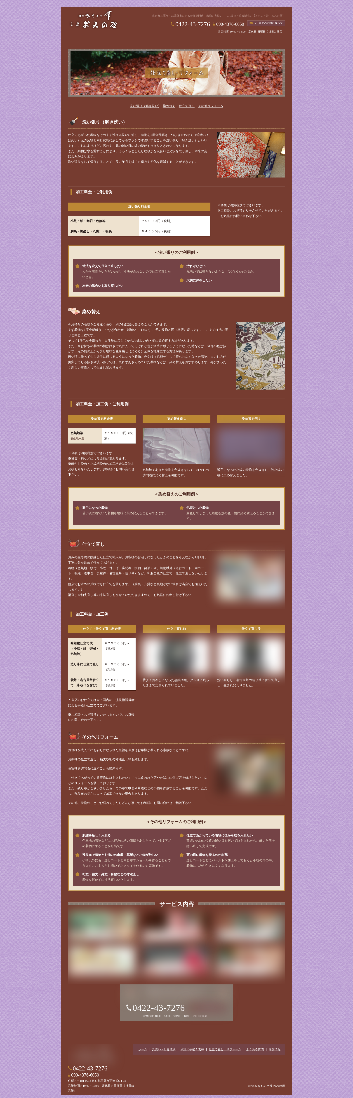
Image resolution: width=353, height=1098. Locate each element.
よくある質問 (235, 40)
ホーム (84, 40)
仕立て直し (187, 107)
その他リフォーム (210, 107)
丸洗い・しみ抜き (118, 40)
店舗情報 (269, 40)
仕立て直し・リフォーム (196, 40)
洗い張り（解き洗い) (144, 107)
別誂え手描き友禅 (156, 40)
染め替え (169, 107)
